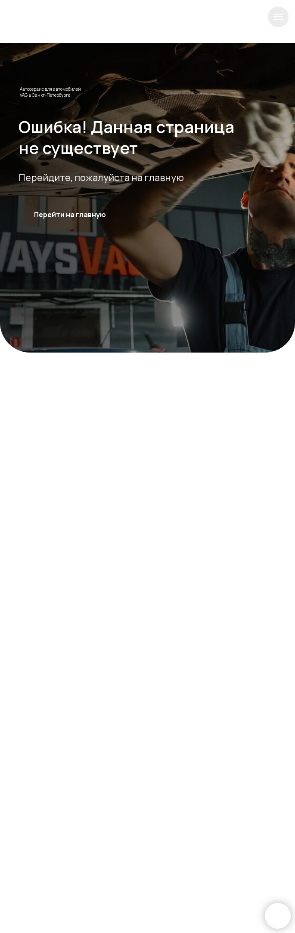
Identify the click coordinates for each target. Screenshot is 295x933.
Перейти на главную (70, 214)
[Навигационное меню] (278, 17)
